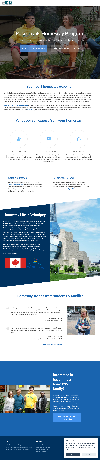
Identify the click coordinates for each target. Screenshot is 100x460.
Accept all (73, 454)
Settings (69, 449)
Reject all (88, 454)
